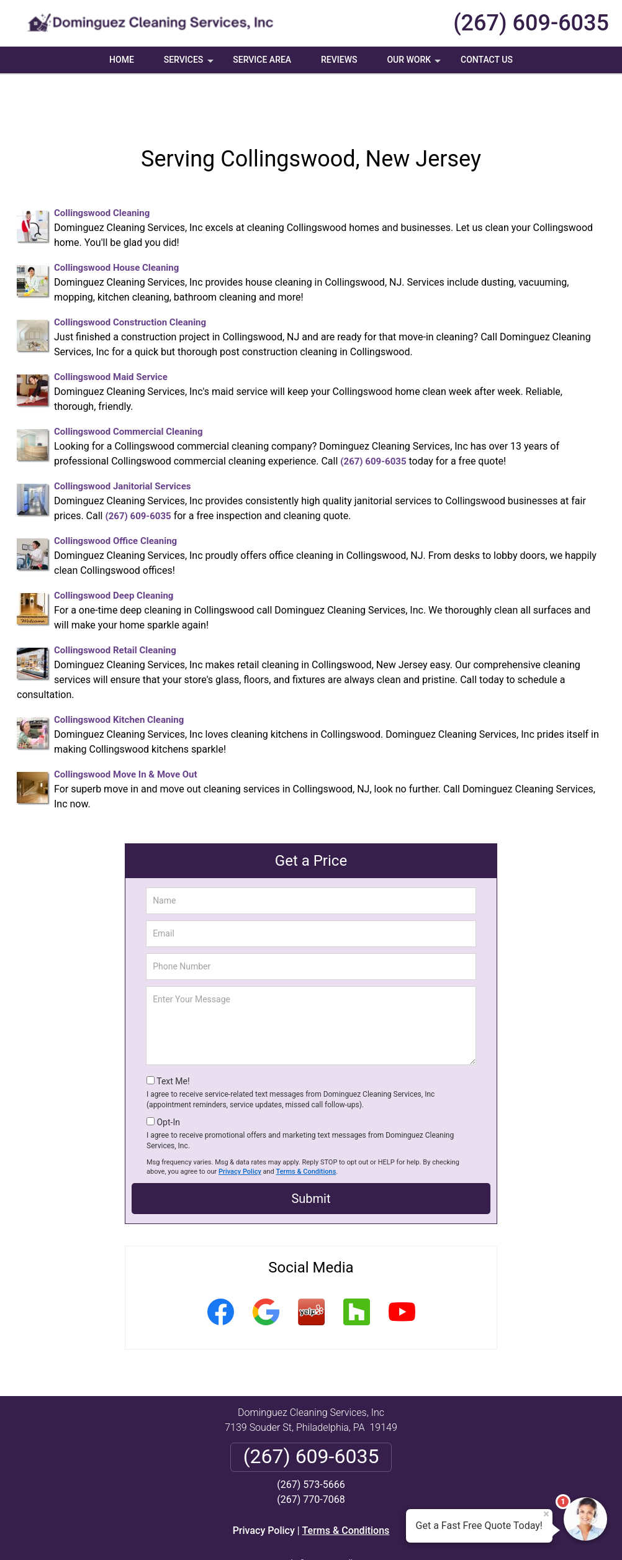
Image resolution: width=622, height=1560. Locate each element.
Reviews (339, 60)
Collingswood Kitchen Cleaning (119, 675)
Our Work (415, 64)
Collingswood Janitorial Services (122, 442)
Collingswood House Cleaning (116, 223)
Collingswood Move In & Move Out (125, 730)
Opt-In (167, 1078)
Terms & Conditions (306, 1127)
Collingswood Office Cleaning (115, 496)
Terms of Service (401, 1533)
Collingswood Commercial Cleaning (128, 387)
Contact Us (487, 60)
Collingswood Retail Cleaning (115, 606)
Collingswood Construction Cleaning (130, 278)
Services (190, 64)
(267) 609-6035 (531, 23)
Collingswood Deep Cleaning (113, 551)
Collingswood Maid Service (111, 332)
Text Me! (172, 1037)
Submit (310, 1154)
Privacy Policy (240, 1127)
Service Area (262, 60)
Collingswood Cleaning (102, 169)
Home (121, 60)
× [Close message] (546, 1514)
